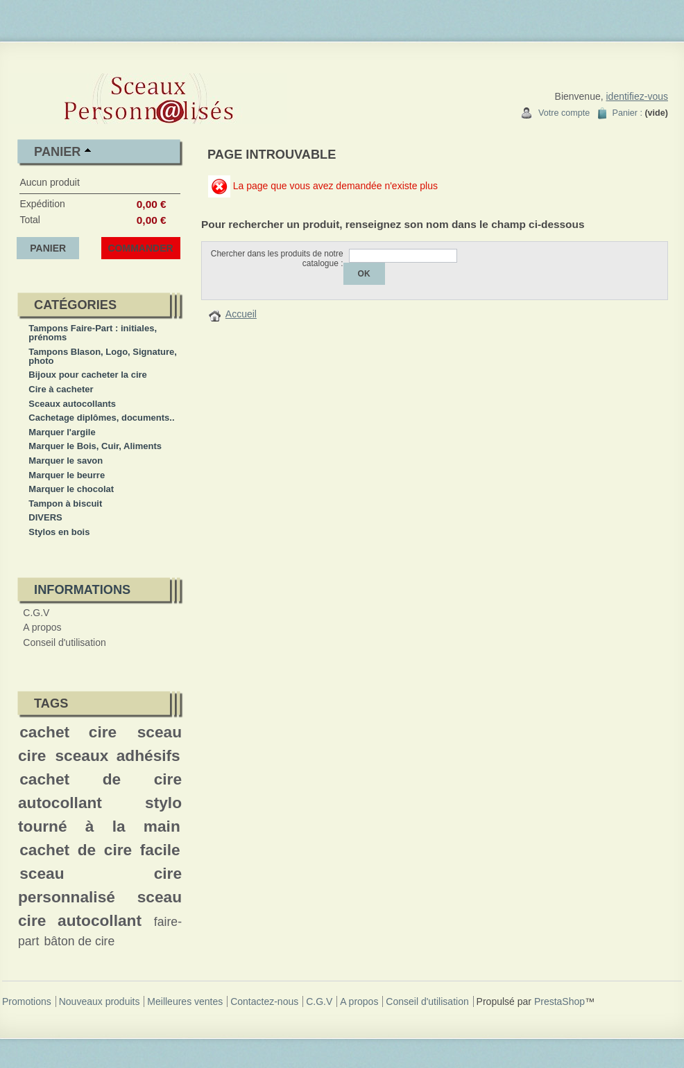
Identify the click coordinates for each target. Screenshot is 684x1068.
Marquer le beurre (66, 475)
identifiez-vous (637, 96)
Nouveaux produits (99, 1001)
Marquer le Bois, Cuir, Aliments (95, 446)
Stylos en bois (58, 532)
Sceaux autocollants (72, 404)
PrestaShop (559, 1001)
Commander (140, 248)
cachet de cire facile (99, 850)
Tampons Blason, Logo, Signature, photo (102, 356)
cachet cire (68, 732)
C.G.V (36, 612)
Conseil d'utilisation (64, 642)
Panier (57, 152)
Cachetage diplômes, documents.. (101, 417)
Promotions (26, 1001)
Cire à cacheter (60, 389)
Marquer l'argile (61, 432)
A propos (42, 627)
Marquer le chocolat (71, 489)
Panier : (627, 113)
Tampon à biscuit (65, 503)
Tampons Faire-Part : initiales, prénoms (92, 332)
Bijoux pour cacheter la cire (87, 374)
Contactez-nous (264, 1001)
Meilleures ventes (185, 1001)
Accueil (241, 313)
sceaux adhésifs (117, 755)
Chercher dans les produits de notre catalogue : (277, 258)
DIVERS (45, 517)
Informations (82, 590)
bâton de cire (79, 941)
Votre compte (564, 113)
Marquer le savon (65, 460)
